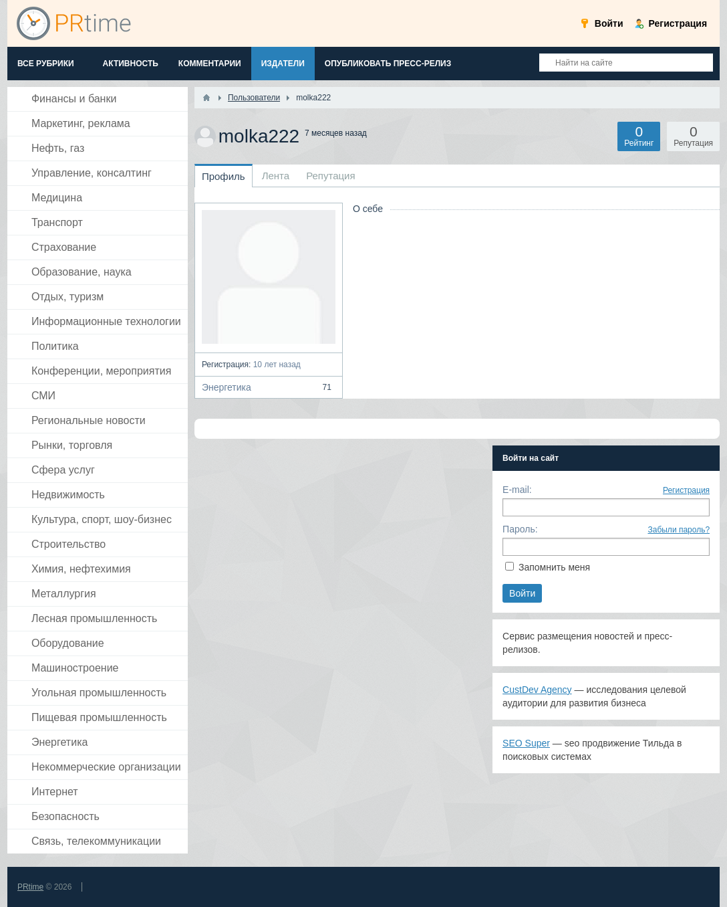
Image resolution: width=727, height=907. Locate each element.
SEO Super (526, 743)
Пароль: (519, 529)
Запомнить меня (554, 567)
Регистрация (686, 490)
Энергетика (268, 387)
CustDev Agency (537, 689)
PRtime (30, 887)
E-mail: (517, 489)
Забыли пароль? (678, 529)
